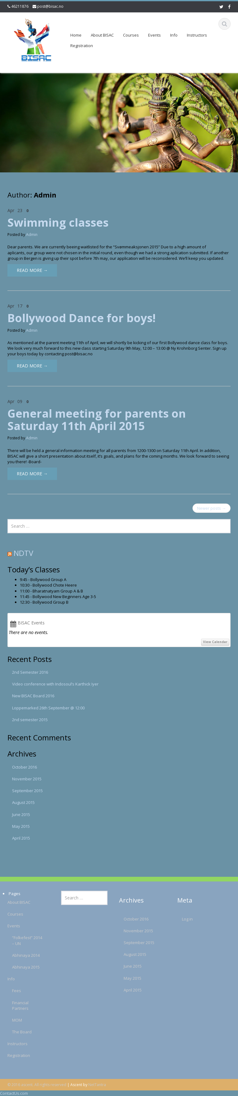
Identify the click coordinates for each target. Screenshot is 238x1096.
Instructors (197, 35)
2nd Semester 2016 (30, 672)
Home (76, 35)
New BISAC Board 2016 (33, 696)
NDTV (23, 553)
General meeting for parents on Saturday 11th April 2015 (96, 419)
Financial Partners (15, 1005)
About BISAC (102, 35)
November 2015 (27, 779)
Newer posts (211, 508)
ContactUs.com (14, 1093)
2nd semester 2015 (30, 719)
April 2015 (21, 838)
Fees (11, 990)
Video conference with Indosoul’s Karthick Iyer (55, 684)
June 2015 (21, 814)
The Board (17, 1032)
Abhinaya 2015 (21, 967)
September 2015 (27, 790)
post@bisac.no (50, 6)
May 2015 (21, 826)
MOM (12, 1020)
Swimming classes (57, 222)
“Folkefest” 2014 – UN (22, 940)
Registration (81, 45)
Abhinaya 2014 (21, 955)
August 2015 (23, 802)
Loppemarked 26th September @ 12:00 (48, 708)
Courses (131, 35)
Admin (31, 234)
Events (154, 35)
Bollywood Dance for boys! (81, 318)
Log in (182, 919)
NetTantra (97, 1084)
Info (174, 35)
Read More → (32, 270)
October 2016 (24, 767)
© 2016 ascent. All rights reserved (36, 1084)
